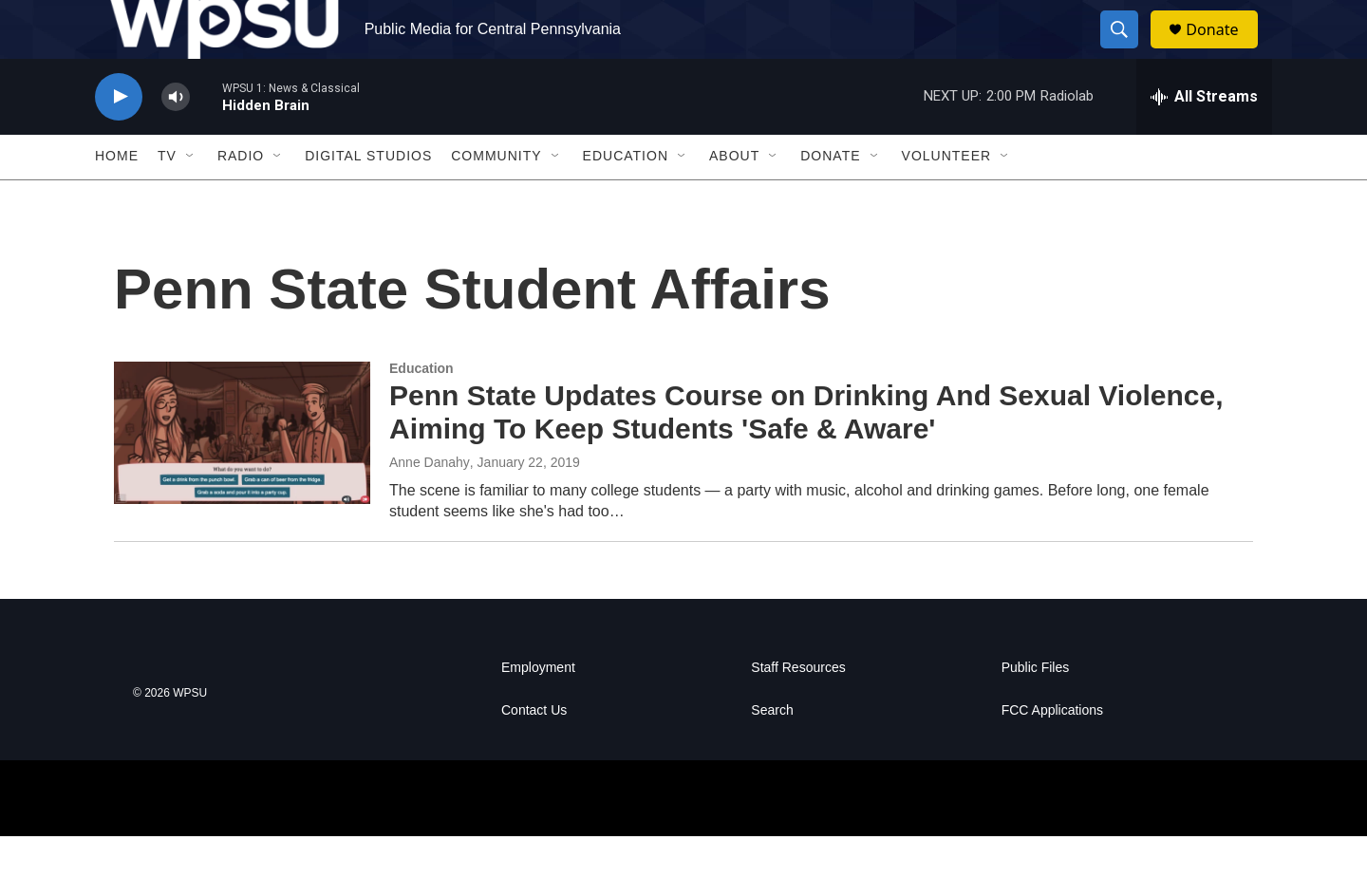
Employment (538, 708)
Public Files (1036, 708)
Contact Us (534, 751)
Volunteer (947, 197)
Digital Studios (368, 197)
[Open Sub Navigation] (190, 197)
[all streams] (1204, 138)
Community (496, 197)
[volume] (175, 138)
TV (167, 197)
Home (117, 197)
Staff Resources (798, 708)
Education (625, 197)
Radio (240, 197)
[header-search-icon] (1128, 50)
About (734, 197)
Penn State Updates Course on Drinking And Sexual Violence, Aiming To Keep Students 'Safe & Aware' (806, 453)
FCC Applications (1052, 751)
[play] (118, 138)
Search (772, 751)
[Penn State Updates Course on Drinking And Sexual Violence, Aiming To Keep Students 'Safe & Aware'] (242, 473)
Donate (1223, 50)
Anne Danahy (429, 503)
